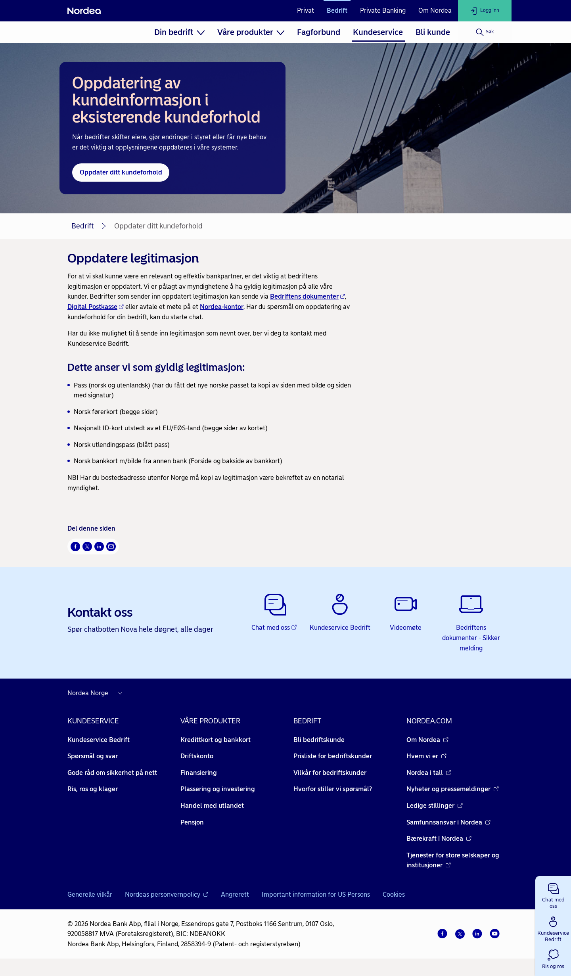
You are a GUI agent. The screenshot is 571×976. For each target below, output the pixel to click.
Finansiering (198, 773)
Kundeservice (378, 32)
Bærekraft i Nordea (438, 838)
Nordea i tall (428, 773)
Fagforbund (318, 32)
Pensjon (192, 822)
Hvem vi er (426, 756)
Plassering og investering (217, 789)
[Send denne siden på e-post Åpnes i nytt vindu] (111, 546)
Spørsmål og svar (92, 756)
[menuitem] (179, 32)
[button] (553, 894)
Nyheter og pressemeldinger (452, 789)
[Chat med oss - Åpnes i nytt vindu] (274, 613)
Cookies (394, 894)
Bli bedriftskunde (319, 740)
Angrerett (235, 894)
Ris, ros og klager (92, 789)
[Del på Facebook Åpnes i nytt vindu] (75, 546)
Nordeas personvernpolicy (166, 894)
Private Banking (383, 10)
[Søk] (485, 32)
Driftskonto (196, 756)
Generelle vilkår (89, 894)
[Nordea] (84, 10)
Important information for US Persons (316, 894)
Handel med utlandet (212, 805)
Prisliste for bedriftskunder (332, 756)
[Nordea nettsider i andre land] (96, 693)
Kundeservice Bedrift (98, 740)
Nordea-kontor (221, 307)
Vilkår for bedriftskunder (329, 773)
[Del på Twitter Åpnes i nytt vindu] (87, 546)
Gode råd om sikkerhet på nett (112, 773)
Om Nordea (435, 10)
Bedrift (337, 10)
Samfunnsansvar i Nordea (448, 822)
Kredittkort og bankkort (215, 740)
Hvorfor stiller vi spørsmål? (332, 789)
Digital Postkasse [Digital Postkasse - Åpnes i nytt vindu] (95, 307)
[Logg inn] (485, 10)
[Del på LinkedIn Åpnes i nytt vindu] (99, 546)
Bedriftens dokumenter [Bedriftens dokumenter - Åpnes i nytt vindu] (307, 296)
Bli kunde (433, 32)
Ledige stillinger (434, 805)
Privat (305, 10)
